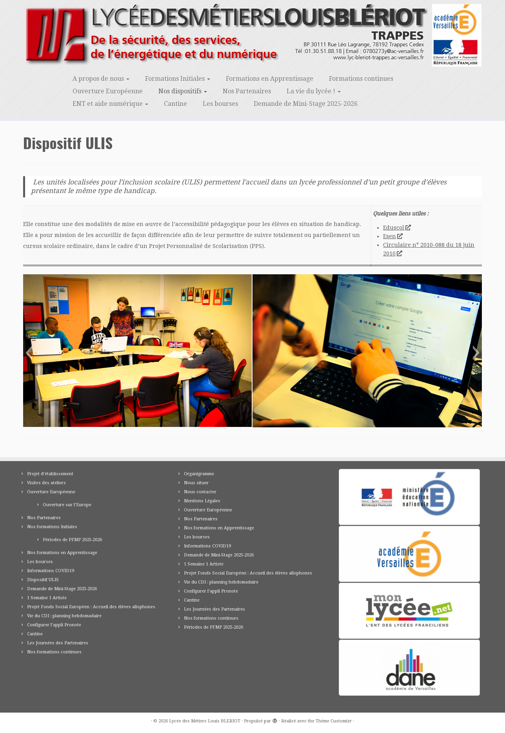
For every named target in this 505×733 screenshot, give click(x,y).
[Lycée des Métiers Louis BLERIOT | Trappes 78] (252, 35)
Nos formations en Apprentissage (62, 552)
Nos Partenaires (247, 91)
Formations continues (361, 78)
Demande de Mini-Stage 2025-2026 (306, 104)
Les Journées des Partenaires (57, 642)
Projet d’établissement (50, 473)
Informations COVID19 (50, 570)
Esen (392, 236)
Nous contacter (200, 491)
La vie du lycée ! (314, 91)
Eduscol (396, 227)
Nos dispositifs (182, 91)
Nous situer (196, 482)
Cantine (175, 104)
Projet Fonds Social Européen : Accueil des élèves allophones (91, 606)
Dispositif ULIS (43, 579)
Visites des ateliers (46, 482)
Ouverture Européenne (108, 91)
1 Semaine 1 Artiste (47, 597)
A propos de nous (101, 78)
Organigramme (199, 473)
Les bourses (220, 104)
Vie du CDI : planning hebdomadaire (64, 615)
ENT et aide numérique (110, 104)
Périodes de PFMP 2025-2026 (72, 539)
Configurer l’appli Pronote (54, 624)
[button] (29, 353)
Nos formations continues (54, 652)
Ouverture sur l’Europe (67, 504)
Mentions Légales (202, 500)
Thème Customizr (334, 721)
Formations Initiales (177, 78)
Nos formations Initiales (52, 526)
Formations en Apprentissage (269, 78)
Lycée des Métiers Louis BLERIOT (204, 721)
